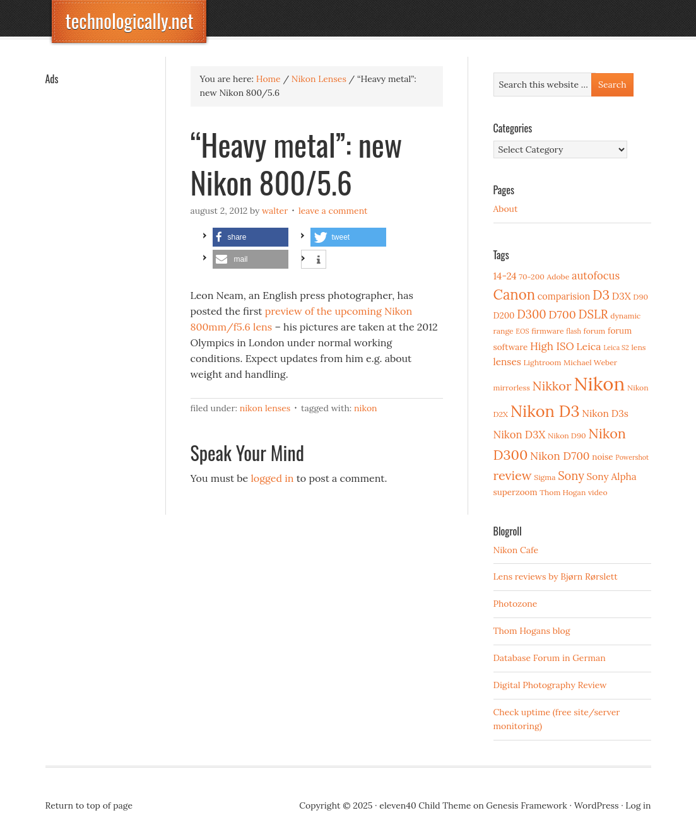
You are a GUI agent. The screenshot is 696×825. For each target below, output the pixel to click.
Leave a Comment (333, 210)
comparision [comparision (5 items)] (564, 296)
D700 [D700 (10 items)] (562, 314)
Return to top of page (89, 805)
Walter (275, 210)
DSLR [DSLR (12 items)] (593, 314)
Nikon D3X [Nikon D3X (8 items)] (519, 435)
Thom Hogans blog (531, 630)
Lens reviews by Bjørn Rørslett (555, 576)
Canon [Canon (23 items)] (514, 294)
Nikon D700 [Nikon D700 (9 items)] (559, 456)
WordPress (596, 805)
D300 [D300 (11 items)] (531, 314)
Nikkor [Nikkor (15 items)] (552, 386)
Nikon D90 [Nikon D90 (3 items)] (567, 435)
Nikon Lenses (265, 408)
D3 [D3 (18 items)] (601, 294)
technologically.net (130, 20)
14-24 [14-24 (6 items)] (505, 276)
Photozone (515, 603)
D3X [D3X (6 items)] (621, 296)
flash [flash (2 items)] (573, 331)
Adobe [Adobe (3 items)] (558, 276)
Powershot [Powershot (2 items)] (632, 457)
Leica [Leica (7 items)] (588, 346)
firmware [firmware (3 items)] (547, 331)
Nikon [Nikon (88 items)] (599, 383)
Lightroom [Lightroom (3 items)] (543, 362)
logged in (272, 478)
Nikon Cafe (516, 550)
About (505, 208)
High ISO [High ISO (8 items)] (552, 346)
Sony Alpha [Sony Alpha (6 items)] (612, 477)
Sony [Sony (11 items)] (571, 476)
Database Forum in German (549, 658)
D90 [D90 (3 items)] (640, 296)
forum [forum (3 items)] (595, 331)
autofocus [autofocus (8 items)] (596, 276)
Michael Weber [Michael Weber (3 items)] (590, 362)
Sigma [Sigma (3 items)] (544, 477)
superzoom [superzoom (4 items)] (515, 492)
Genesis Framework (526, 805)
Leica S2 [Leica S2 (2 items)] (616, 347)
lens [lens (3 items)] (639, 347)
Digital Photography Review (550, 685)
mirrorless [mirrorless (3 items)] (511, 387)
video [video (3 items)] (598, 492)
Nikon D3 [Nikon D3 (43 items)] (545, 411)
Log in (638, 805)
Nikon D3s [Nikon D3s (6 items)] (605, 413)
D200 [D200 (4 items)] (504, 315)
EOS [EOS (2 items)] (522, 331)
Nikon (365, 408)
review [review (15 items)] (512, 475)
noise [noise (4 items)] (602, 456)
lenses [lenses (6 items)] (507, 362)
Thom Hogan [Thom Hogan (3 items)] (563, 492)
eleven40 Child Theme (425, 805)
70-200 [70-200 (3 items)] (531, 276)
